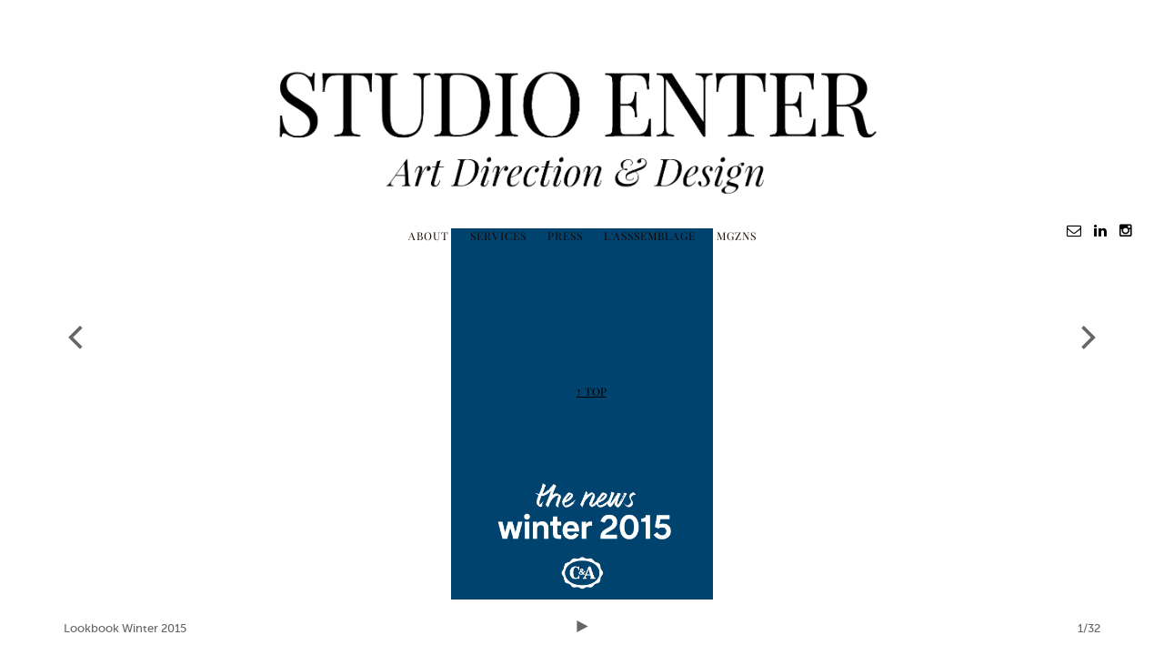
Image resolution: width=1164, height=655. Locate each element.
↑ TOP (592, 391)
